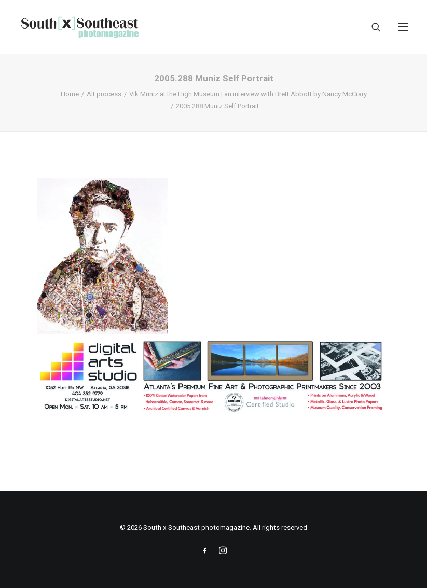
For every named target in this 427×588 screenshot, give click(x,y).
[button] (403, 27)
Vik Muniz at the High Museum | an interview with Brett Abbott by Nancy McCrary (248, 94)
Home (70, 94)
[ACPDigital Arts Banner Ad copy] (213, 411)
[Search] (371, 27)
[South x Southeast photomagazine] (80, 27)
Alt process (104, 94)
